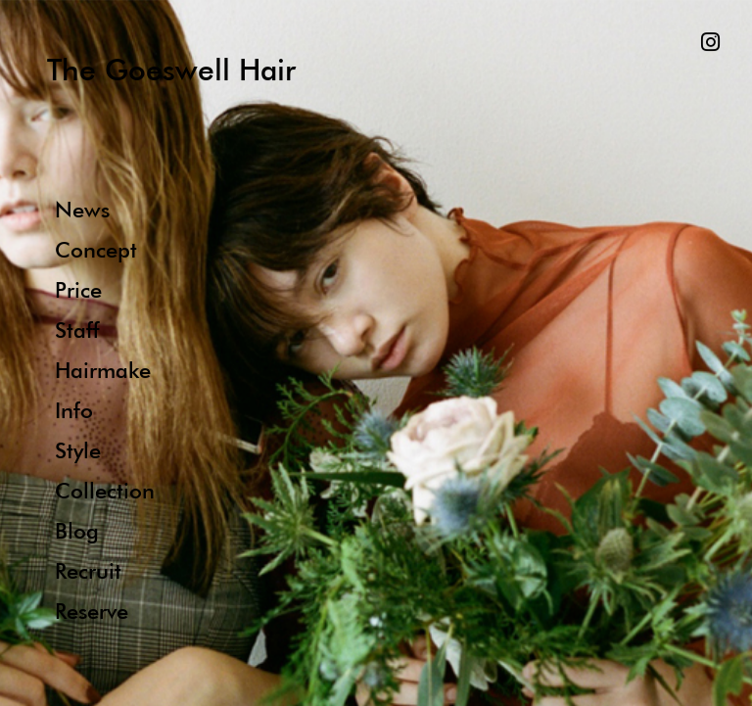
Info (74, 410)
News (82, 209)
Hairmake (103, 369)
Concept (96, 249)
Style (78, 450)
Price (78, 289)
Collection (105, 490)
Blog (77, 530)
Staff (77, 329)
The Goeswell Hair (171, 69)
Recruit (88, 570)
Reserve (91, 610)
